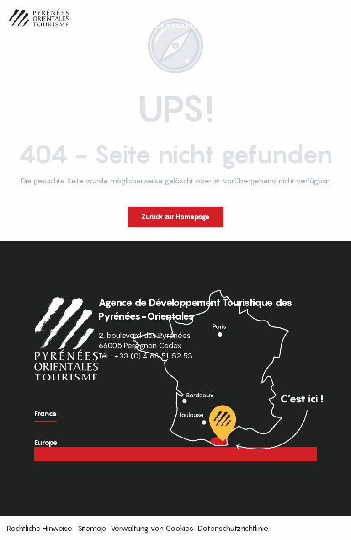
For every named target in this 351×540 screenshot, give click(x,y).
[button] (327, 26)
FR (308, 25)
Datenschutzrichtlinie (233, 528)
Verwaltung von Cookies (152, 528)
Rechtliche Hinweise (39, 528)
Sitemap (92, 528)
